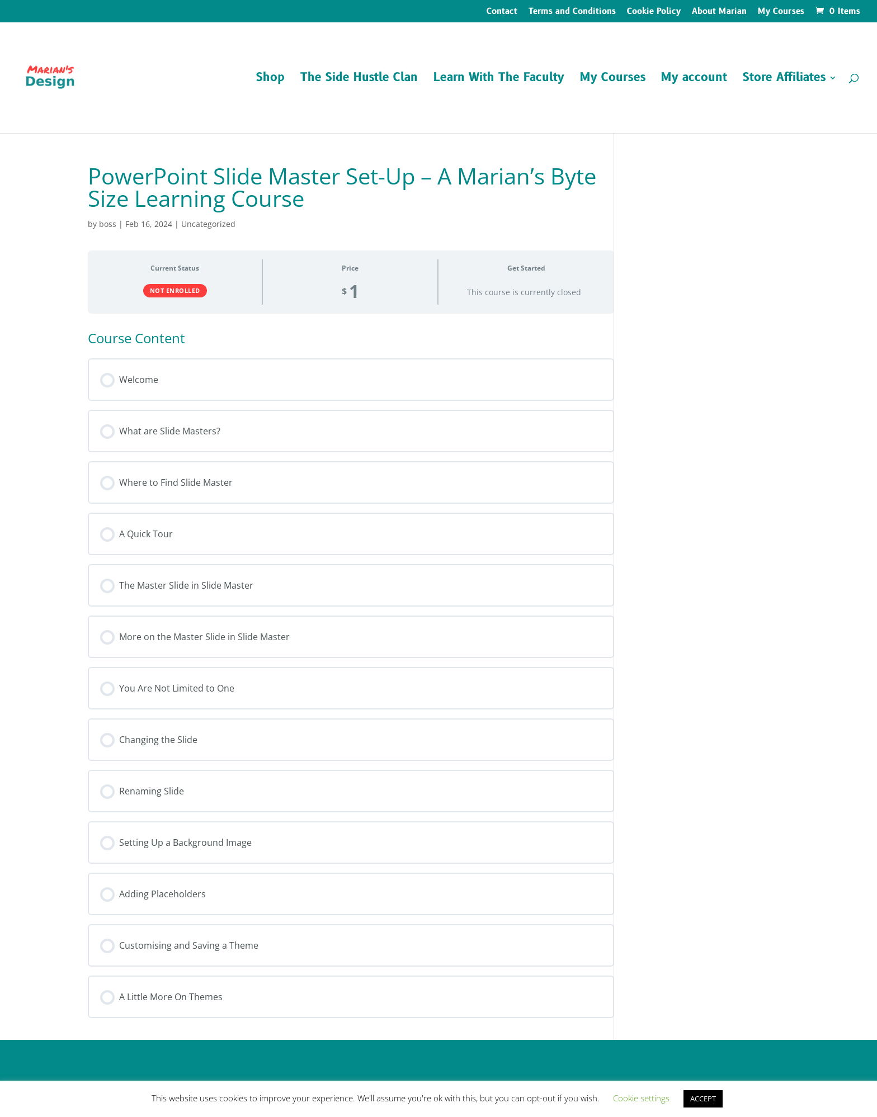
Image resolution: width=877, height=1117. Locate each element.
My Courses (781, 12)
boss (107, 224)
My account (694, 80)
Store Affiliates (784, 80)
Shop (270, 80)
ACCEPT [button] (703, 1099)
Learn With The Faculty (498, 80)
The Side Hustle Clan (359, 80)
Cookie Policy (654, 12)
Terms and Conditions (572, 12)
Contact (502, 12)
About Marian (719, 12)
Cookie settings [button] (641, 1098)
